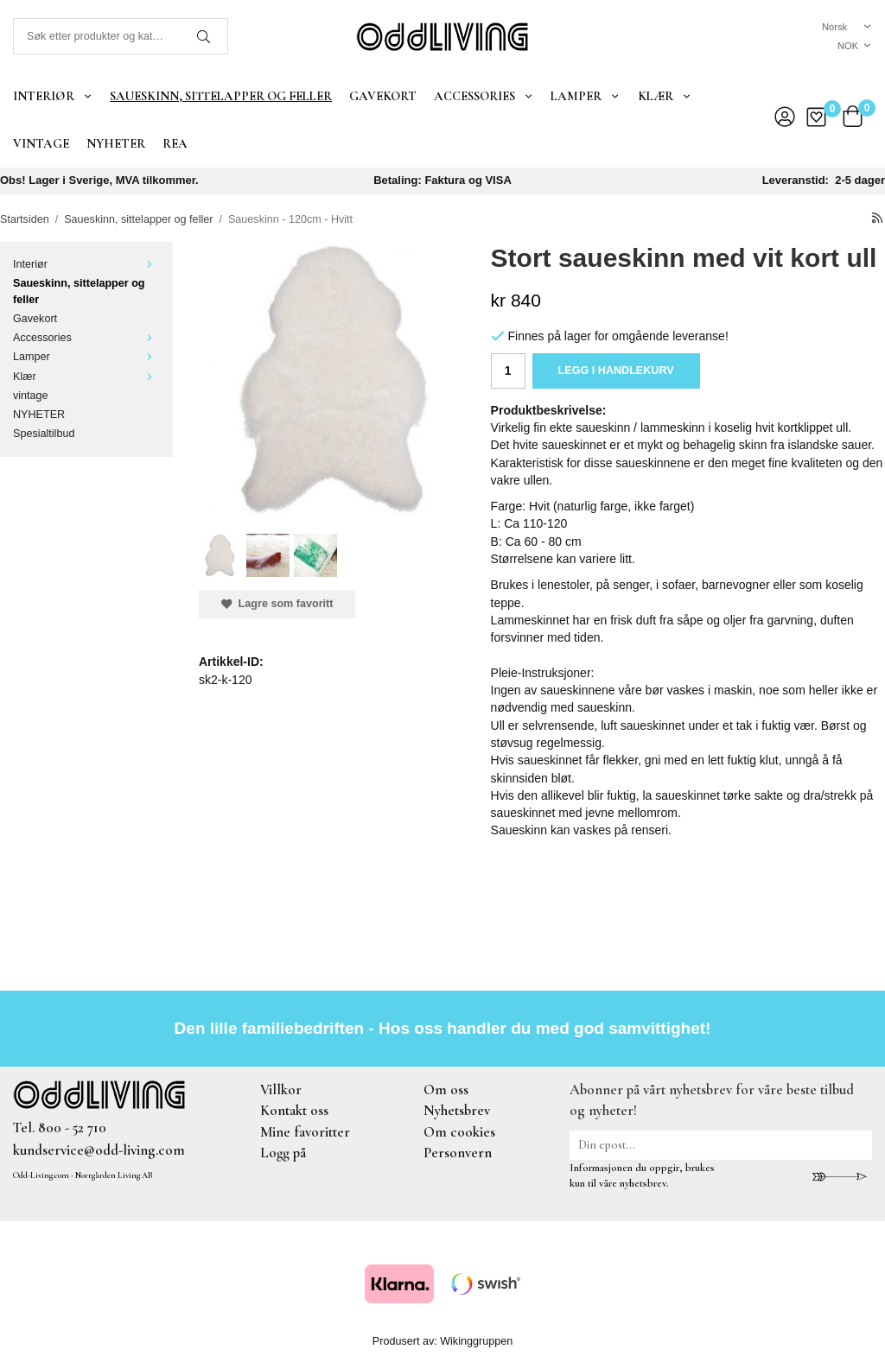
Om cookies (459, 1132)
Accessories (483, 96)
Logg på (283, 1152)
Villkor (281, 1089)
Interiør (52, 96)
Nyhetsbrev (456, 1110)
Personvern (457, 1152)
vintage (41, 143)
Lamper (585, 96)
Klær (664, 96)
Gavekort (383, 96)
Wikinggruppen (476, 1341)
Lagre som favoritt (277, 604)
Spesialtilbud (43, 434)
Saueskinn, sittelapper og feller (221, 96)
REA (175, 143)
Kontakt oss (294, 1110)
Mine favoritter (305, 1132)
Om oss (445, 1089)
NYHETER (115, 143)
